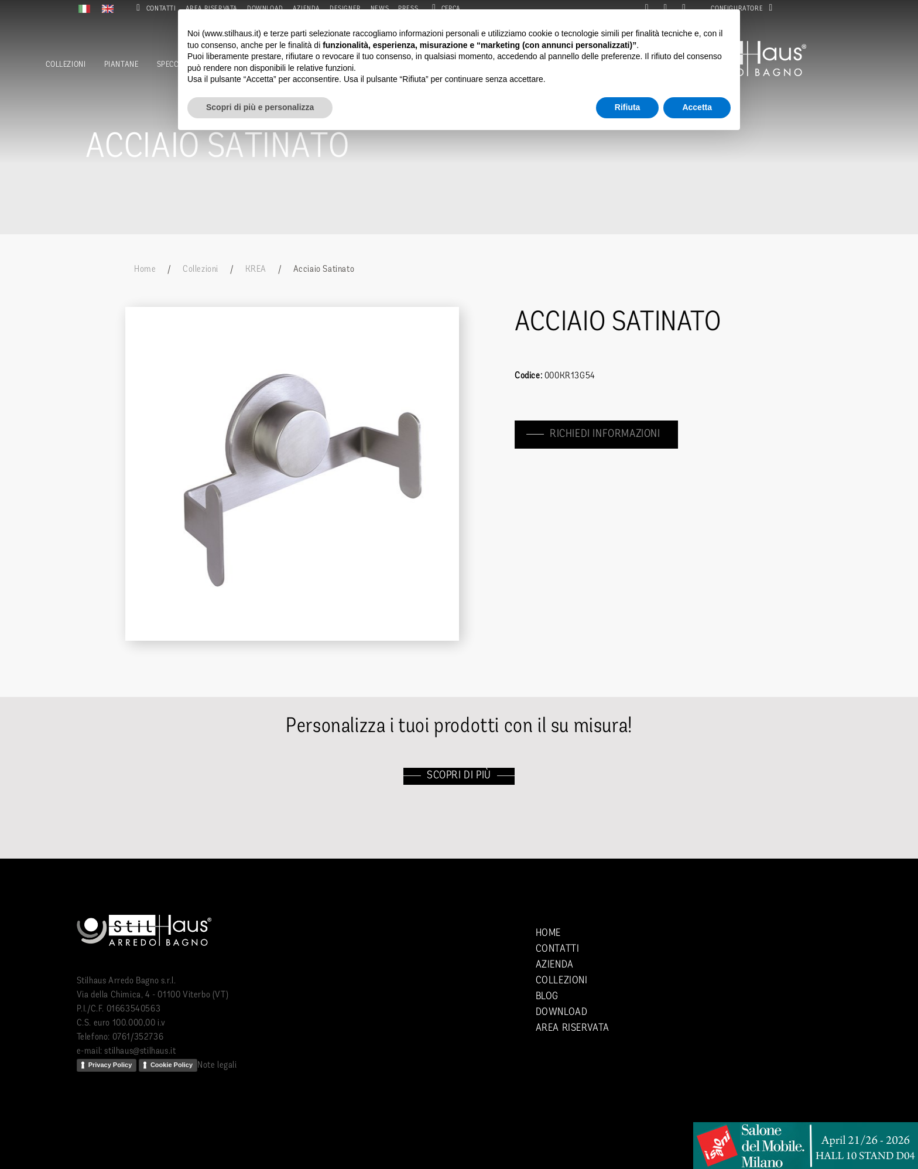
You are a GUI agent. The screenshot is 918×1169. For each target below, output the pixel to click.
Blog (547, 996)
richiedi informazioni (606, 434)
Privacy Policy (110, 1064)
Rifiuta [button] (627, 107)
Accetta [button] (697, 107)
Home (145, 269)
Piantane (121, 64)
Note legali (217, 1065)
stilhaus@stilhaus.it (140, 1051)
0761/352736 (138, 1037)
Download (562, 1012)
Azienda (555, 964)
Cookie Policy (171, 1064)
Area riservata (572, 1028)
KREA (255, 269)
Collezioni (65, 64)
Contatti (154, 8)
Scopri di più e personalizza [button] (260, 107)
